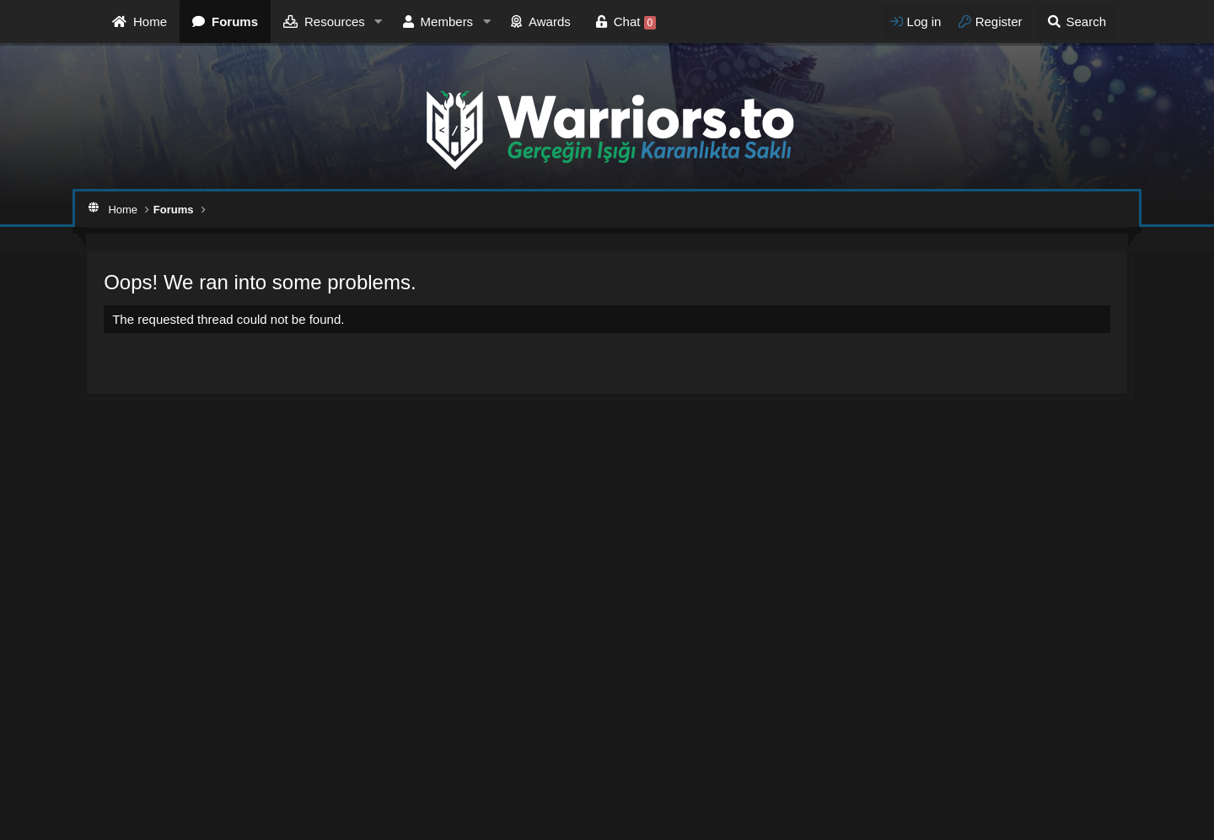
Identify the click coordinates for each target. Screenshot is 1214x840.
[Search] (1076, 21)
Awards (550, 21)
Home (150, 21)
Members (447, 21)
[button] (378, 21)
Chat (635, 22)
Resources (334, 21)
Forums (235, 21)
